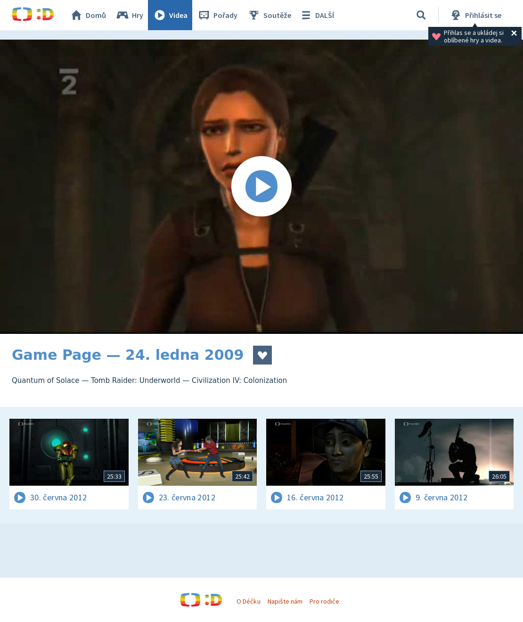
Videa (170, 15)
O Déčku (248, 601)
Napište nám (285, 601)
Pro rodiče (324, 601)
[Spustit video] (261, 187)
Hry (129, 15)
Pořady (217, 15)
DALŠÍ (316, 15)
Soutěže (269, 15)
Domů (87, 15)
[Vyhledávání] (421, 15)
